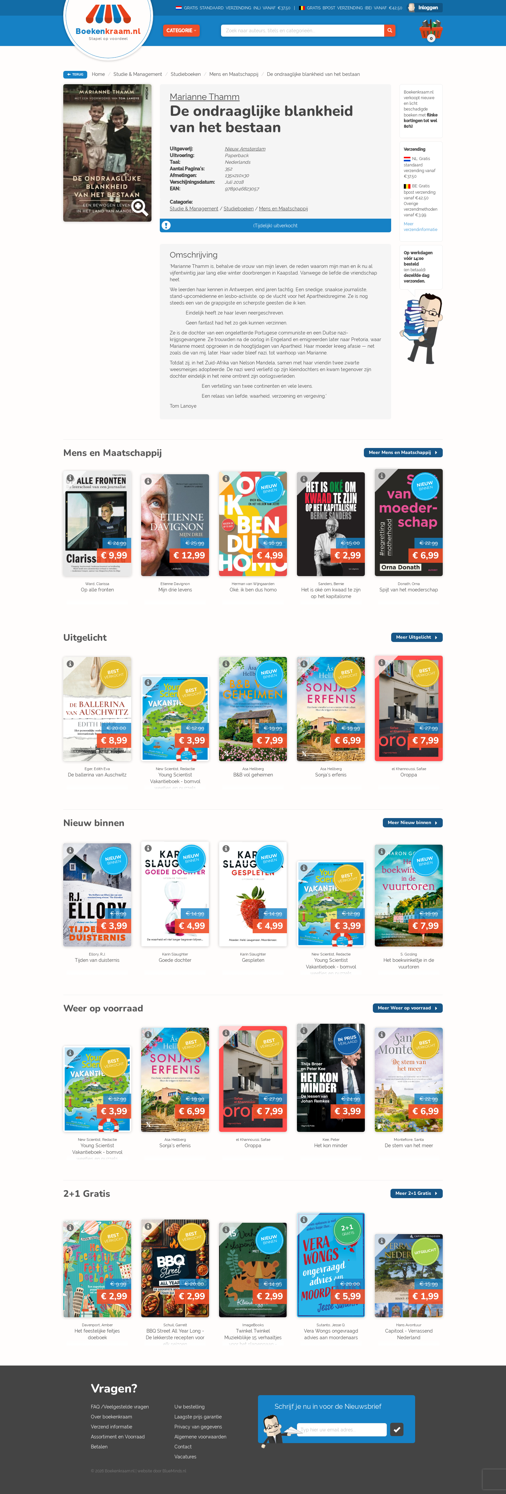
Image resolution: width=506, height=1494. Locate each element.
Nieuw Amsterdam (245, 148)
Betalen (99, 1446)
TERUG (75, 74)
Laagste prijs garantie (198, 1416)
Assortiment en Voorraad (118, 1436)
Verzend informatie (111, 1426)
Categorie (181, 30)
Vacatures (185, 1456)
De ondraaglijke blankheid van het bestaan (313, 74)
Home (98, 74)
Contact (183, 1446)
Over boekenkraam (111, 1416)
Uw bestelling (189, 1406)
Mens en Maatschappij (233, 74)
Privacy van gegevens (198, 1426)
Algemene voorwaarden (200, 1436)
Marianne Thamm (205, 97)
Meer (400, 452)
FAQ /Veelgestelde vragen (120, 1406)
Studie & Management (138, 74)
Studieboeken (186, 74)
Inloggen (428, 7)
